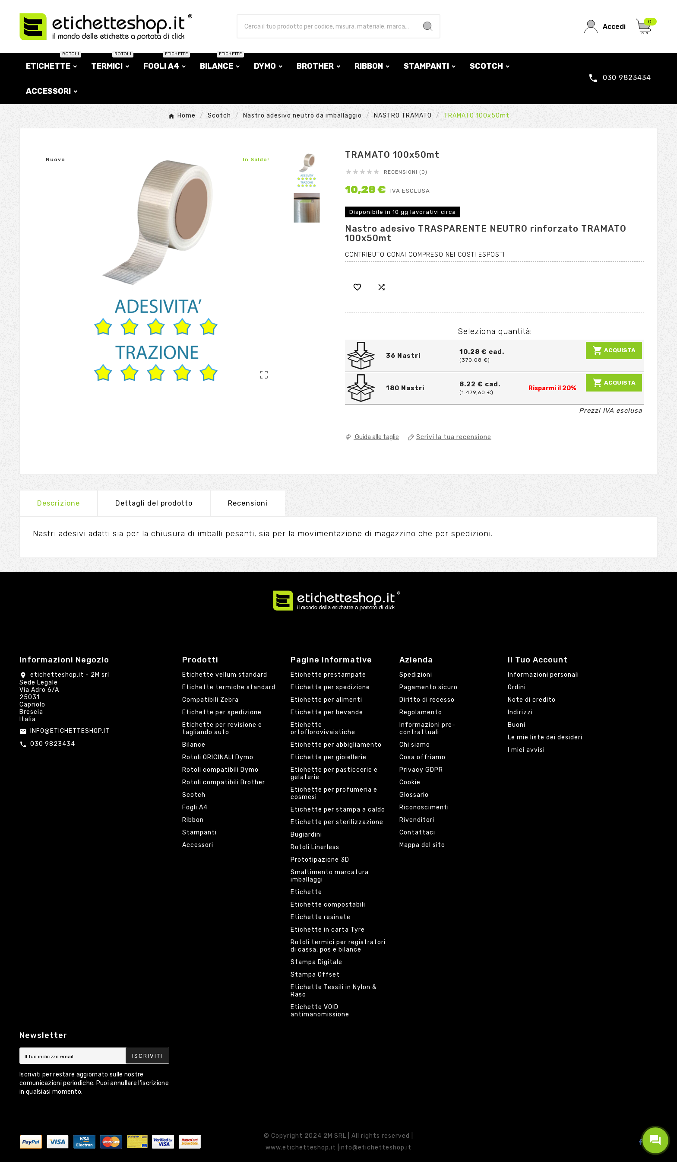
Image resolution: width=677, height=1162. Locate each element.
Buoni (516, 725)
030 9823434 (52, 744)
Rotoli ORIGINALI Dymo (217, 757)
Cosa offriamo (422, 757)
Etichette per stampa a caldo (338, 809)
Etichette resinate (321, 917)
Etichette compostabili (328, 904)
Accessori (197, 845)
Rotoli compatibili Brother (223, 782)
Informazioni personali (543, 674)
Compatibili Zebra (210, 700)
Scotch (194, 795)
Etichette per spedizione (222, 712)
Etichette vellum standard (224, 674)
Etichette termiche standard (228, 687)
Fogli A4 (195, 807)
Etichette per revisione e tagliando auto (222, 728)
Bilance (194, 744)
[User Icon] (605, 26)
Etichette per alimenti (326, 700)
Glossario (414, 795)
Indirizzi (520, 712)
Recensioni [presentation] (248, 503)
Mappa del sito (422, 845)
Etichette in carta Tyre (328, 929)
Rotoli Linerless (315, 847)
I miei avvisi (526, 750)
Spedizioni (415, 674)
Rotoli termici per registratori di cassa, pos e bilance (338, 946)
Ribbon (193, 820)
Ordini (517, 687)
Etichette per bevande (327, 712)
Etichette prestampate (328, 674)
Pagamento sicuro (428, 687)
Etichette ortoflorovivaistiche (323, 728)
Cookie (410, 782)
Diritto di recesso (427, 700)
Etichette (306, 892)
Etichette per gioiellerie (329, 757)
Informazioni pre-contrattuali (427, 728)
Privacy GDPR (421, 770)
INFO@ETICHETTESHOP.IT (70, 731)
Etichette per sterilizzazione (337, 822)
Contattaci (417, 832)
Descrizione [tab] (58, 503)
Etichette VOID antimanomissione (320, 1010)
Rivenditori (416, 820)
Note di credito (532, 700)
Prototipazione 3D (320, 859)
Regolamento (420, 712)
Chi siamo (414, 744)
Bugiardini (306, 834)
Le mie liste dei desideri (545, 737)
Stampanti (199, 832)
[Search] (428, 26)
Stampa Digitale (316, 962)
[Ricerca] (327, 26)
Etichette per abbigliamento (336, 744)
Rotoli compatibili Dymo (220, 770)
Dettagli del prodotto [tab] (154, 503)
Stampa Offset (315, 974)
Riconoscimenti (424, 807)
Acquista (614, 350)
